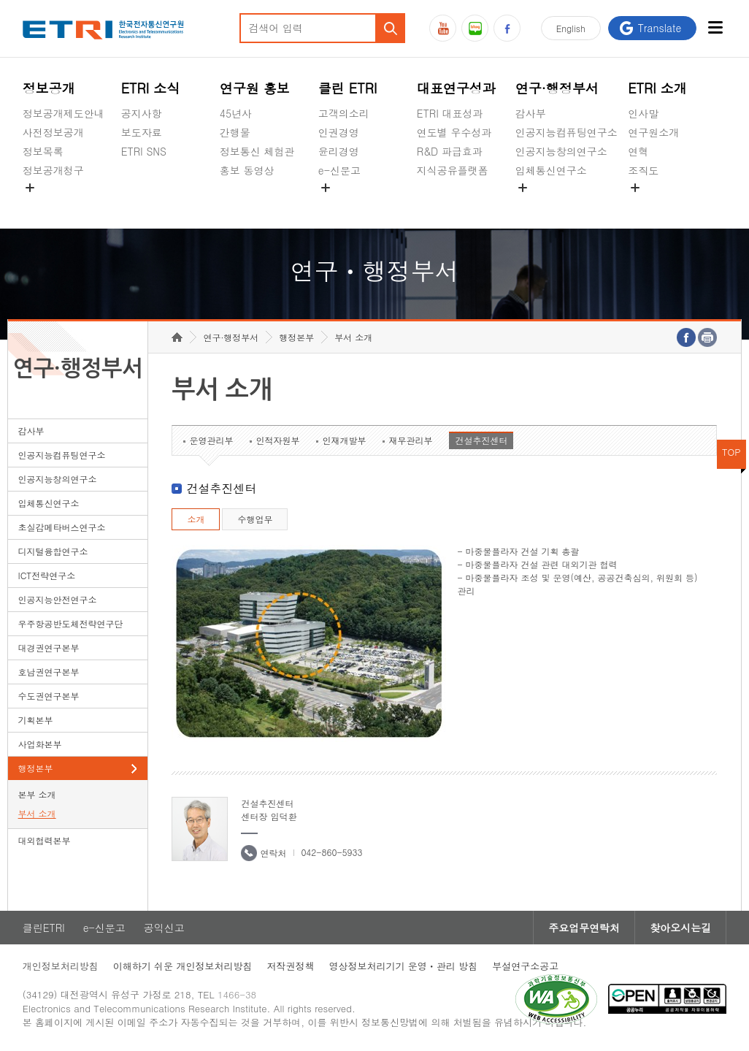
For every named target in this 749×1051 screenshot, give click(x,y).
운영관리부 (211, 440)
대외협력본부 (44, 840)
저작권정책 (290, 966)
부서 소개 (37, 813)
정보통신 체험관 (257, 151)
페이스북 (507, 28)
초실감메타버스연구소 (566, 204)
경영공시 (43, 204)
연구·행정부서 (557, 88)
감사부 (530, 113)
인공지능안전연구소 (57, 599)
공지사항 (141, 113)
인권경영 (338, 132)
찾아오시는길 (680, 927)
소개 (195, 519)
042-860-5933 (331, 852)
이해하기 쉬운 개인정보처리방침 (183, 966)
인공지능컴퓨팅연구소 (566, 132)
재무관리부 (410, 440)
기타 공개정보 (660, 204)
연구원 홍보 (255, 88)
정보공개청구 (53, 170)
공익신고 (338, 204)
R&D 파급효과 (450, 151)
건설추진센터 (481, 440)
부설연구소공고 (525, 966)
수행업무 (254, 519)
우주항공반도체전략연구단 (70, 623)
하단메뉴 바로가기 (0, 0)
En (570, 28)
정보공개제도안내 (63, 113)
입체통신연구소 (551, 170)
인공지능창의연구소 (561, 151)
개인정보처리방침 (61, 966)
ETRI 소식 (150, 88)
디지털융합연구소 (53, 551)
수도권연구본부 (49, 695)
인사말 (643, 113)
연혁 (638, 151)
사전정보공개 (53, 132)
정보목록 (43, 151)
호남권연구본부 (49, 671)
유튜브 (442, 28)
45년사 (236, 113)
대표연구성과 (456, 88)
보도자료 (141, 132)
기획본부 (35, 720)
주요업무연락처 (584, 927)
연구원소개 (653, 132)
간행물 (235, 132)
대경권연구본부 (49, 647)
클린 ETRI (347, 88)
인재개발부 (344, 440)
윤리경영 (338, 151)
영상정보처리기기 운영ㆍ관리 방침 (403, 966)
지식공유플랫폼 (452, 170)
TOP (731, 452)
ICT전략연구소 (47, 575)
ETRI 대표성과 (450, 113)
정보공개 (49, 88)
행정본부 (35, 768)
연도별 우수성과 (454, 132)
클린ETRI (44, 927)
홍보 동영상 (247, 170)
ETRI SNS (143, 151)
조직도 (643, 170)
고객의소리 (343, 113)
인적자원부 (277, 440)
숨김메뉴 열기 (30, 187)
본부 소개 (37, 794)
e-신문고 (339, 170)
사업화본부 (40, 744)
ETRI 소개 (657, 88)
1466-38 (237, 994)
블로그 (474, 28)
